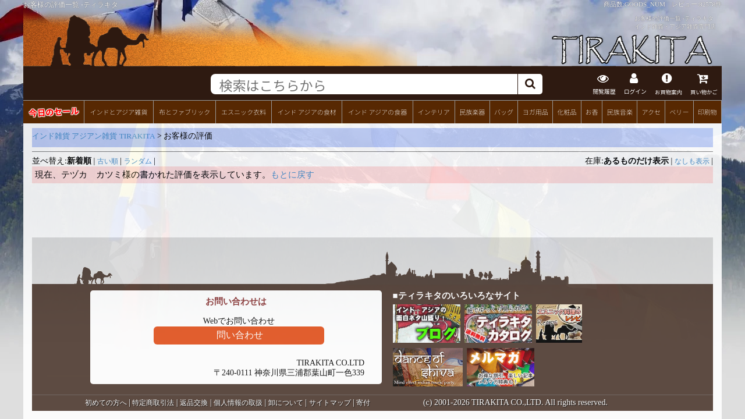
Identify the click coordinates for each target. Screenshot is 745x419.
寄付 (363, 402)
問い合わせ (240, 334)
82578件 (710, 4)
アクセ (651, 111)
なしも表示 (692, 161)
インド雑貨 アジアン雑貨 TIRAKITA (93, 135)
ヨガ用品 (535, 111)
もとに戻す (292, 174)
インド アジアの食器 (377, 111)
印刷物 (707, 111)
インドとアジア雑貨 (118, 111)
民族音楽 (620, 111)
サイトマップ (330, 402)
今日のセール (53, 111)
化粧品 (566, 111)
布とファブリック (184, 111)
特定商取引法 (153, 402)
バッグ (503, 111)
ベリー (679, 111)
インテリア (434, 111)
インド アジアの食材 (306, 111)
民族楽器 (472, 111)
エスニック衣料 (243, 111)
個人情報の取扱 (238, 402)
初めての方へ (106, 402)
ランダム (138, 161)
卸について (285, 402)
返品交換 (194, 402)
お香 (591, 111)
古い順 (107, 161)
